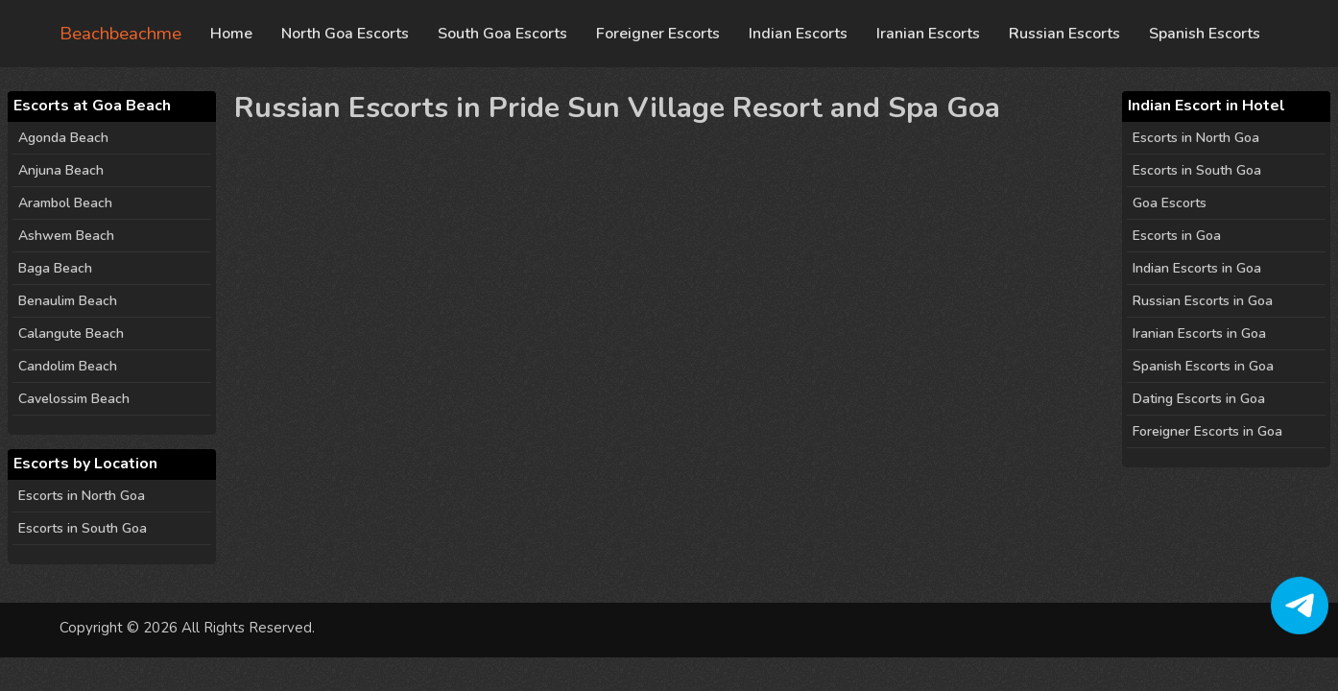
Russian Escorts (1064, 33)
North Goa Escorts (345, 33)
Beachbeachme (120, 33)
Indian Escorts (798, 33)
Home (231, 33)
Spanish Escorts (1204, 33)
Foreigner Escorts (658, 33)
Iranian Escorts (928, 33)
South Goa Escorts (502, 33)
